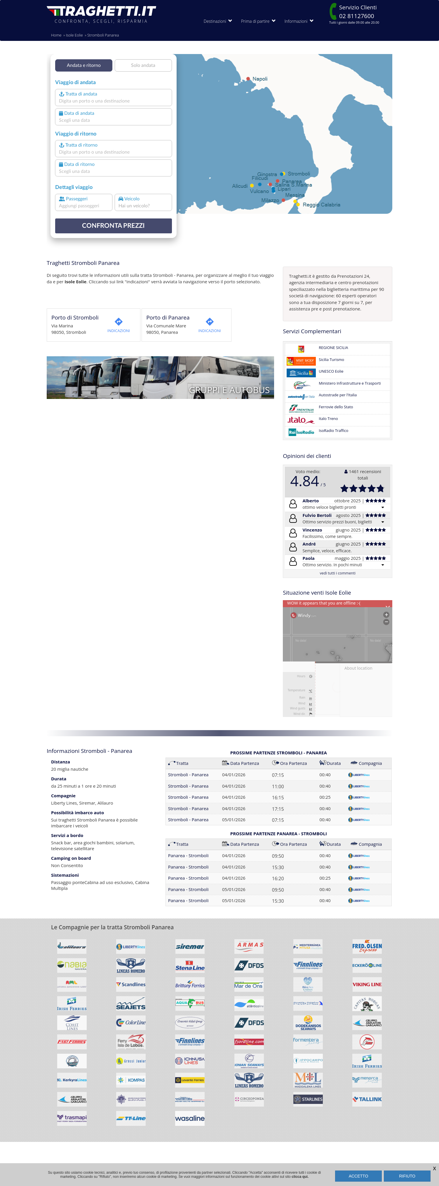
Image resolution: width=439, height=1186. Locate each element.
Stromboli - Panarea (188, 774)
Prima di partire (258, 21)
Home (56, 35)
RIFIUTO (407, 1176)
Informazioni (299, 21)
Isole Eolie (74, 35)
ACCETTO (358, 1176)
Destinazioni (218, 21)
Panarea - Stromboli (188, 855)
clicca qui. (300, 1177)
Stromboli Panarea (103, 35)
